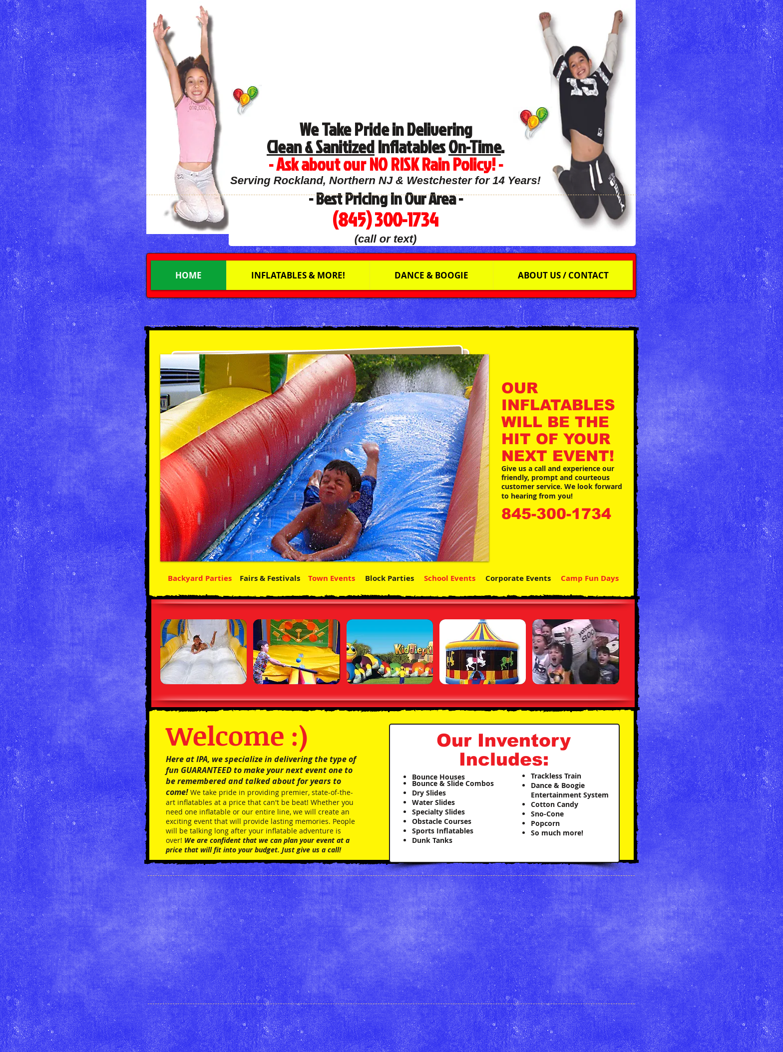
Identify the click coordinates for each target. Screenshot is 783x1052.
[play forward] (609, 651)
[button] (324, 457)
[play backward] (172, 651)
